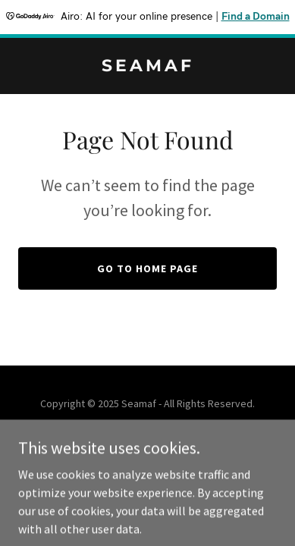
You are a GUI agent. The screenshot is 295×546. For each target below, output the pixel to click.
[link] (147, 66)
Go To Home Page (147, 268)
